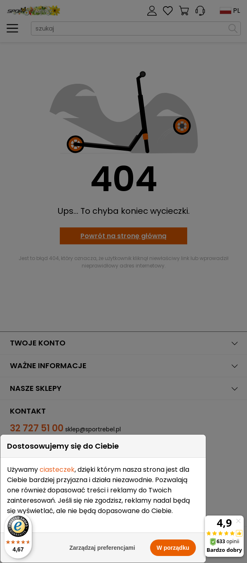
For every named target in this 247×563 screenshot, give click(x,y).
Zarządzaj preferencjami (102, 547)
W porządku (173, 547)
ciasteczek (57, 469)
